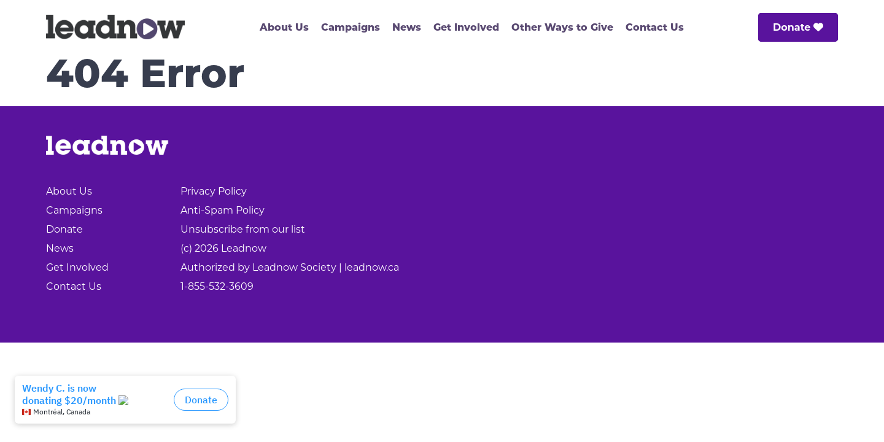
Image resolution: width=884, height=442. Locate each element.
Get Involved (466, 28)
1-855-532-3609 (217, 286)
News (406, 28)
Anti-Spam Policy (222, 210)
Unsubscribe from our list (242, 229)
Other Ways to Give (562, 28)
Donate (798, 27)
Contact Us (655, 28)
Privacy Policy (213, 191)
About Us (284, 28)
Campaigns (350, 28)
